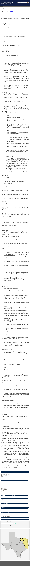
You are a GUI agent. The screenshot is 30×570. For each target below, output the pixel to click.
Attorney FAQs (3, 507)
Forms (1, 508)
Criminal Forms (3, 511)
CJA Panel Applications (3, 488)
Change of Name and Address (4, 477)
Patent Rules (2, 499)
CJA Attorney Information (4, 480)
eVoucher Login (3, 481)
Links (21, 562)
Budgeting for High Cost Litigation (5, 512)
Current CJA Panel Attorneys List (4, 489)
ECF (17, 562)
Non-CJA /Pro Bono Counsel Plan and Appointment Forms (8, 495)
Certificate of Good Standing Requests (5, 474)
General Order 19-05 (11, 11)
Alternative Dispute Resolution (4, 503)
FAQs (1, 491)
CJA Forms (2, 490)
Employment (15, 562)
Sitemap (14, 564)
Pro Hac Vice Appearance (4, 475)
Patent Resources (3, 498)
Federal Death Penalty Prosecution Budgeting (6, 515)
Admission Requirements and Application (5, 473)
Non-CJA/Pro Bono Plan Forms (4, 496)
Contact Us (11, 562)
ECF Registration (3, 476)
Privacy (16, 564)
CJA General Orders (3, 487)
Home (9, 562)
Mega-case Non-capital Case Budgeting (5, 516)
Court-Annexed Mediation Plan (4, 504)
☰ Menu (2, 6)
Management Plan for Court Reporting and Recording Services (8, 517)
